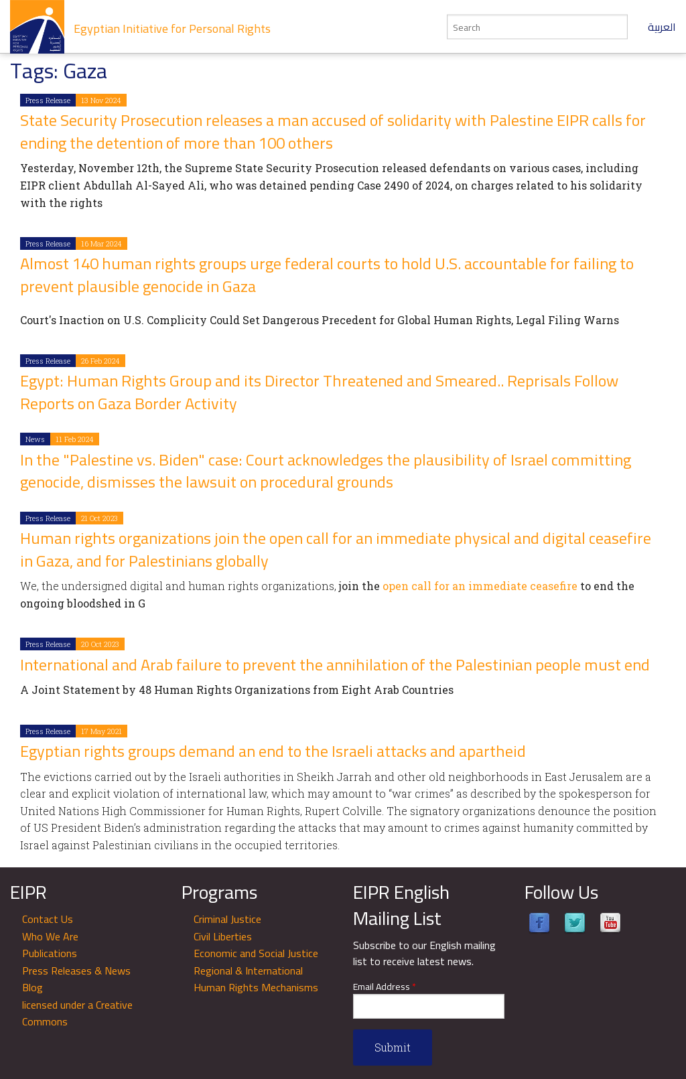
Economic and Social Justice (256, 953)
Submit (392, 1047)
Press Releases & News (76, 970)
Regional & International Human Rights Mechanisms (256, 979)
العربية (662, 27)
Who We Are (50, 936)
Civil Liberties (223, 936)
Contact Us (47, 919)
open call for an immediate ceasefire (480, 586)
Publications (49, 953)
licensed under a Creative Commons (77, 1013)
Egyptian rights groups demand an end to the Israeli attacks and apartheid (273, 751)
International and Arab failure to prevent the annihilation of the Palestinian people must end (335, 665)
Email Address (384, 987)
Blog (32, 987)
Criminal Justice (227, 919)
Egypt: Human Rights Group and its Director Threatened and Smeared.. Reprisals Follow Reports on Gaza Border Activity (319, 392)
